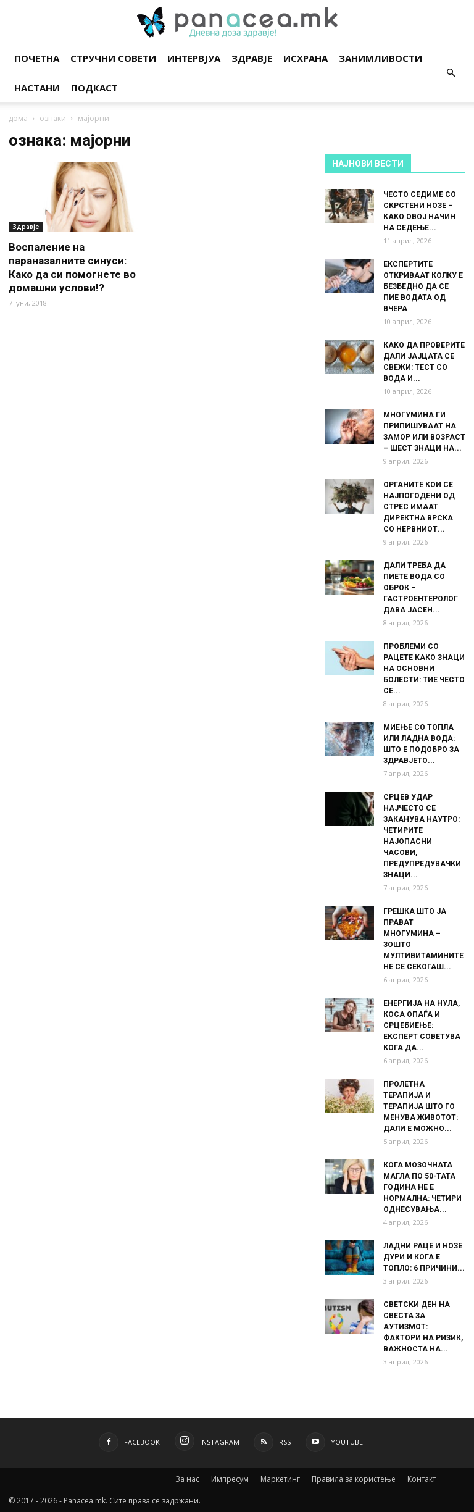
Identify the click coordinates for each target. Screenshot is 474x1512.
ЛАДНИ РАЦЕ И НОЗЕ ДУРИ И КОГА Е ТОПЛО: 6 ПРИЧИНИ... (424, 1257)
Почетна (36, 58)
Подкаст (94, 87)
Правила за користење (354, 1479)
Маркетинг (280, 1479)
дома (18, 118)
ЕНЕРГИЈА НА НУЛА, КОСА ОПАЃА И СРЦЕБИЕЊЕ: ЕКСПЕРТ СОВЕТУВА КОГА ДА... (421, 1025)
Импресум (230, 1479)
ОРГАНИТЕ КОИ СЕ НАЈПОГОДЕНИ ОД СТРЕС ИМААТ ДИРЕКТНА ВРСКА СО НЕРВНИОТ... (419, 506)
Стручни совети (113, 58)
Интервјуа (193, 58)
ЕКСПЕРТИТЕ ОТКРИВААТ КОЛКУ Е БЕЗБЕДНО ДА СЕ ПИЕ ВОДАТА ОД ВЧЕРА (423, 286)
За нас (187, 1479)
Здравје (251, 58)
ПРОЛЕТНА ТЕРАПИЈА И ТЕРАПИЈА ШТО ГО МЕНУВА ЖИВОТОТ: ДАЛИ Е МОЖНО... (420, 1106)
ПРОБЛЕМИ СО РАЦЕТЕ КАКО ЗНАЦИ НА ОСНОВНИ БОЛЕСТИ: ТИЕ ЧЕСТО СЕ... (424, 668)
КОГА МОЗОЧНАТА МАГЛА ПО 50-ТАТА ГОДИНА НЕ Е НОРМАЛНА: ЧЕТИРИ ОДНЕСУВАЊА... (422, 1187)
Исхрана (305, 58)
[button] (450, 73)
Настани (37, 87)
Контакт (421, 1479)
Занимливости (380, 58)
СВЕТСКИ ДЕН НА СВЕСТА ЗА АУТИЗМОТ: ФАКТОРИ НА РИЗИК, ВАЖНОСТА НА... (423, 1326)
